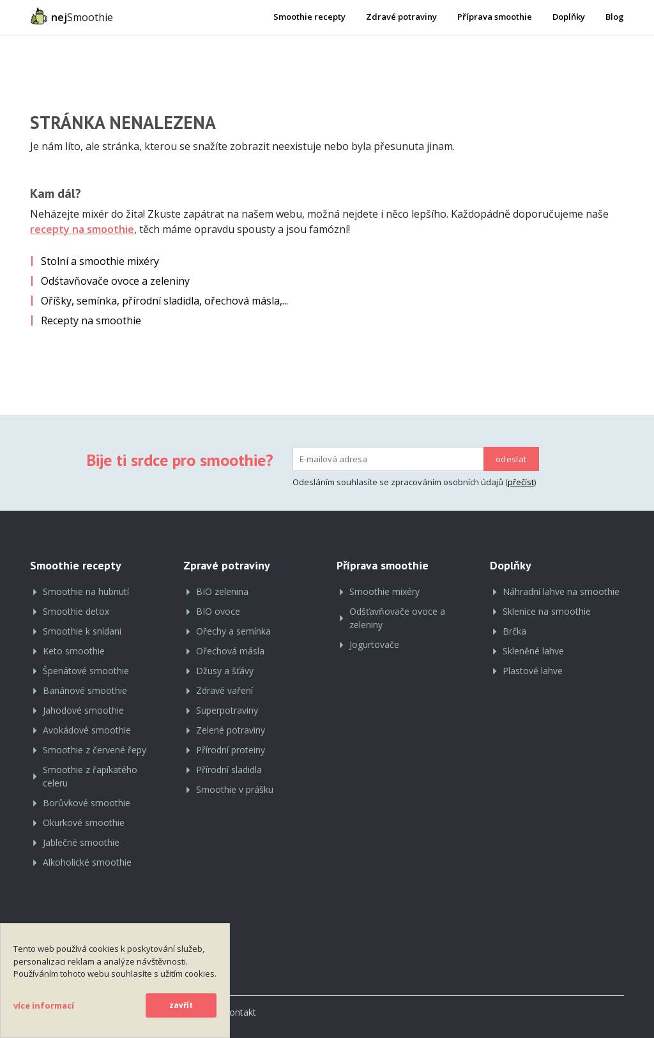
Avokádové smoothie (87, 730)
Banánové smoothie (85, 690)
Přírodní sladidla (229, 769)
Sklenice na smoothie (547, 611)
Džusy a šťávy (225, 671)
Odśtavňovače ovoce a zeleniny (115, 281)
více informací (43, 1005)
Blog (614, 16)
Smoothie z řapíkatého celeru (90, 776)
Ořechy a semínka (233, 631)
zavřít (181, 1005)
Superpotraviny (227, 710)
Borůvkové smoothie (86, 803)
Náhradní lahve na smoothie (561, 591)
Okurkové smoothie (84, 822)
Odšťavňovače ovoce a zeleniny (397, 618)
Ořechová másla (230, 651)
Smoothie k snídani (82, 631)
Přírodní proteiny (230, 750)
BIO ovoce (218, 611)
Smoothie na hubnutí (86, 591)
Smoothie (71, 16)
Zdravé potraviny (401, 16)
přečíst (521, 482)
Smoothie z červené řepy (94, 750)
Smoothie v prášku (234, 789)
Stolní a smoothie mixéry (100, 261)
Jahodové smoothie (83, 710)
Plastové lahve (533, 671)
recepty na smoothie (82, 229)
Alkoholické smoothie (87, 862)
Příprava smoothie (494, 16)
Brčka (514, 631)
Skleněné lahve (533, 651)
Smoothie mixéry (384, 591)
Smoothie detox (76, 611)
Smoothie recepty (309, 16)
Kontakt (240, 1012)
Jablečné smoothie (81, 842)
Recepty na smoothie (91, 320)
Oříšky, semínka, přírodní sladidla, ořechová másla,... (164, 301)
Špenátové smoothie (86, 671)
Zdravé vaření (224, 690)
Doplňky (568, 16)
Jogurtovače (374, 644)
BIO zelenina (222, 591)
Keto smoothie (74, 651)
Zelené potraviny (230, 730)
